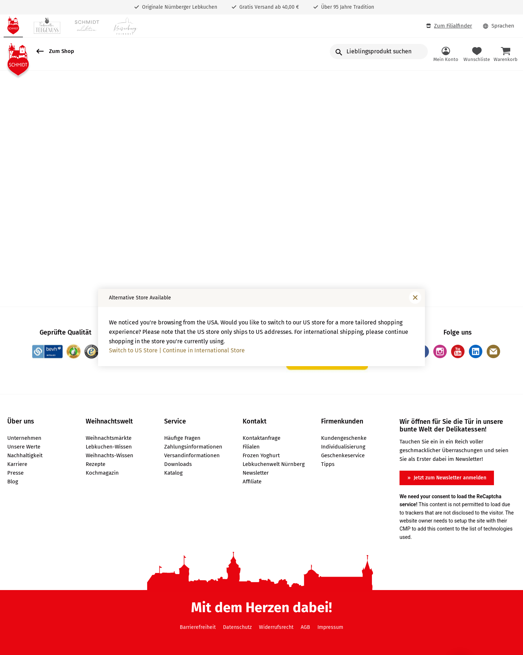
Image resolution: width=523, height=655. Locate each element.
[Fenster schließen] (415, 297)
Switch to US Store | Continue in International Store (177, 350)
